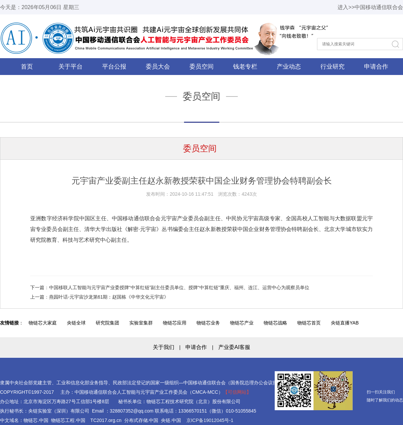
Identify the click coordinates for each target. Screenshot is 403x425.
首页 (27, 66)
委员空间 (201, 66)
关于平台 (70, 66)
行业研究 (332, 66)
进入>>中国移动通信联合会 (370, 7)
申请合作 (376, 66)
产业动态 (289, 66)
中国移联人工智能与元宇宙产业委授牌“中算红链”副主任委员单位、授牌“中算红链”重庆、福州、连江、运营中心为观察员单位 (179, 287)
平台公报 (114, 66)
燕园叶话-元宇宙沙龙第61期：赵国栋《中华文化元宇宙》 (109, 297)
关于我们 (163, 347)
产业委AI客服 (234, 347)
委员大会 (158, 66)
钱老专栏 (245, 66)
